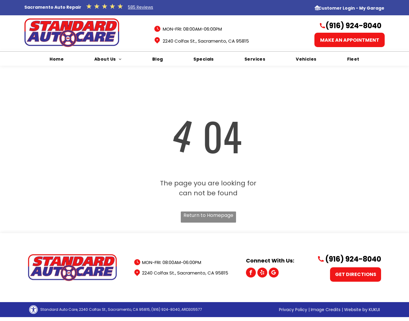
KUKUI (374, 310)
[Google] (274, 273)
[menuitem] (56, 59)
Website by (356, 310)
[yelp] (262, 273)
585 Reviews (140, 7)
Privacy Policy (293, 310)
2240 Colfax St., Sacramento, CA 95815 (206, 41)
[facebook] (251, 273)
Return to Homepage (208, 215)
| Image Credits (324, 310)
